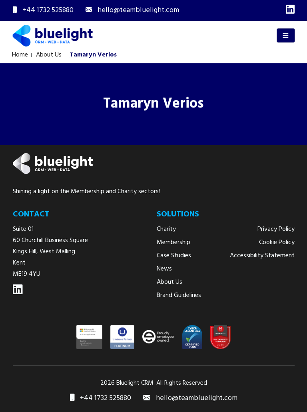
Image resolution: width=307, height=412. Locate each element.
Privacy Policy (276, 229)
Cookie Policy (277, 242)
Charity (166, 229)
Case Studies (174, 255)
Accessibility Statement (262, 255)
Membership (173, 242)
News (164, 269)
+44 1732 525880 (100, 398)
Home (18, 55)
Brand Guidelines (179, 295)
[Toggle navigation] (286, 35)
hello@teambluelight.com (190, 398)
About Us (47, 55)
